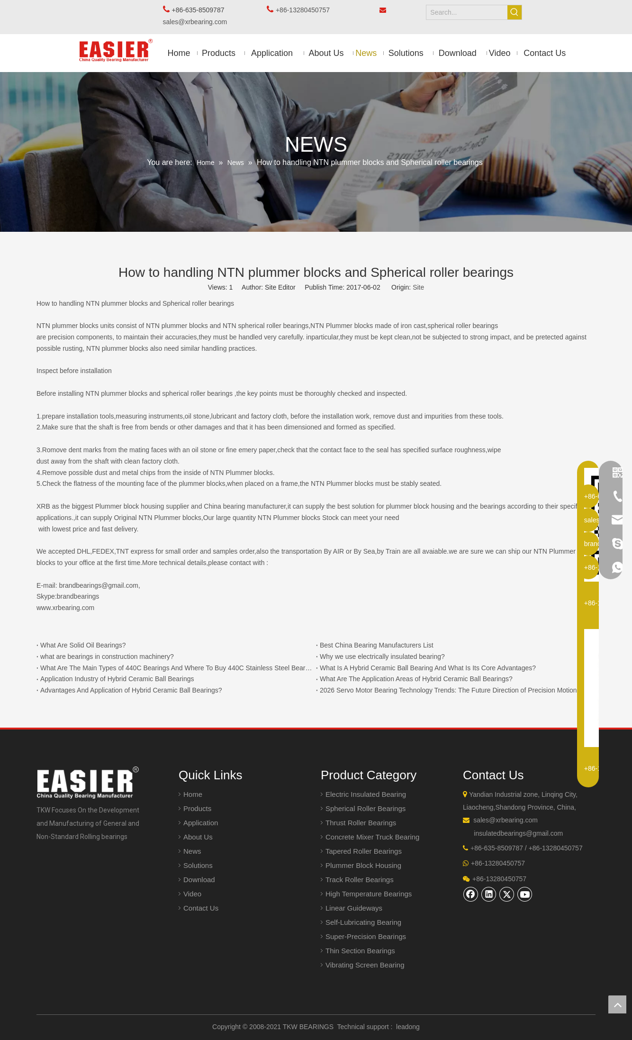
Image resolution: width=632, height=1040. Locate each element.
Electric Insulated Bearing (365, 794)
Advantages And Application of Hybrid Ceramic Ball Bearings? (131, 690)
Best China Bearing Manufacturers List (376, 645)
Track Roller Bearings (359, 880)
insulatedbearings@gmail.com (518, 833)
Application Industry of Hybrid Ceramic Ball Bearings (117, 679)
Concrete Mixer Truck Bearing (372, 837)
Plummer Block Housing (363, 865)
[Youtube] (525, 894)
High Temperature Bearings (368, 894)
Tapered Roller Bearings (363, 851)
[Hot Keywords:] (514, 12)
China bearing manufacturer (245, 506)
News (192, 851)
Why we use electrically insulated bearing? (382, 656)
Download (199, 880)
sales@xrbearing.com (198, 22)
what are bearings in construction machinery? (107, 656)
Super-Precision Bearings (365, 936)
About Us (198, 837)
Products (197, 808)
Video (192, 894)
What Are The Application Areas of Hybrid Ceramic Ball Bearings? (416, 679)
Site (418, 287)
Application (200, 823)
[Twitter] (507, 894)
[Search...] (466, 12)
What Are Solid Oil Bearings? (83, 645)
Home (192, 794)
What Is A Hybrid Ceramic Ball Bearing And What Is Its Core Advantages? (428, 668)
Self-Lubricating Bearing (363, 922)
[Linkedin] (489, 894)
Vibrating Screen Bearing (365, 965)
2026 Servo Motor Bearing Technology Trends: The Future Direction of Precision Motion (448, 690)
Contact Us (200, 908)
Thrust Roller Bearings (360, 823)
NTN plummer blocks (177, 325)
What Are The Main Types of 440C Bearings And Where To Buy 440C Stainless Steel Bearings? (176, 668)
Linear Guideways (353, 908)
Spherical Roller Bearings (365, 808)
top (617, 1004)
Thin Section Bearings (360, 951)
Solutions (198, 865)
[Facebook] (471, 894)
